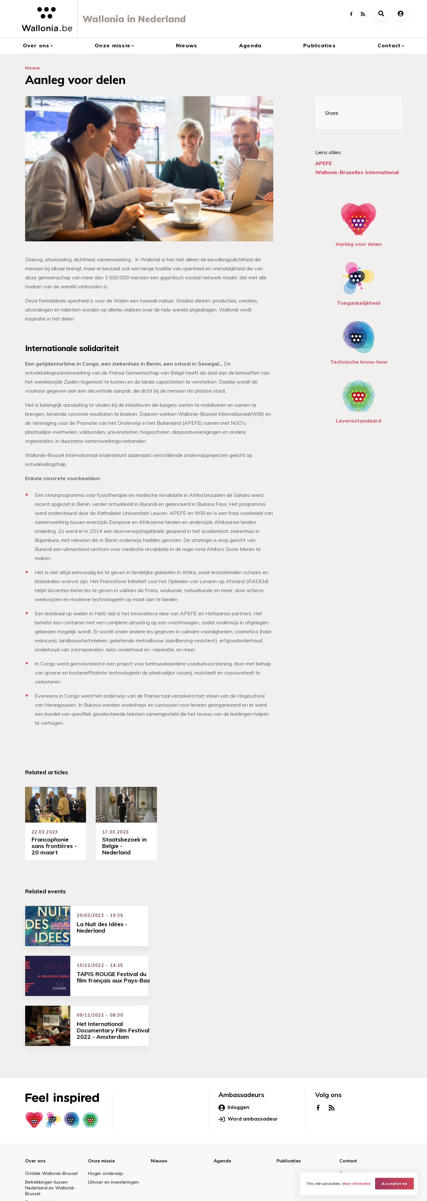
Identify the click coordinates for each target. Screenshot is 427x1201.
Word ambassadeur (248, 1071)
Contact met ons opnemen (368, 1126)
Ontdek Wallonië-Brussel (51, 1126)
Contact (389, 45)
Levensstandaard (358, 400)
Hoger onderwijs (105, 1126)
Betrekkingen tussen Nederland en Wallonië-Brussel (50, 1140)
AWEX (78, 1190)
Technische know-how (358, 341)
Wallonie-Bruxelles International (357, 172)
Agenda (250, 45)
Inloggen (233, 1059)
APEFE (323, 163)
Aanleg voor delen (358, 223)
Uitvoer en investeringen (113, 1134)
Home (32, 68)
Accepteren (395, 1183)
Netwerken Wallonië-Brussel (369, 1134)
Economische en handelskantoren (43, 1157)
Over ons (36, 45)
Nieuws (187, 45)
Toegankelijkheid (358, 282)
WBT (116, 1190)
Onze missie (113, 45)
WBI (98, 1190)
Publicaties (319, 45)
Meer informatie (356, 1183)
